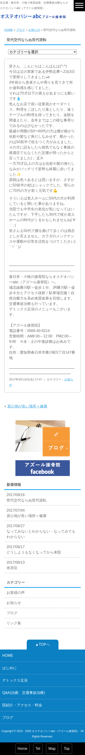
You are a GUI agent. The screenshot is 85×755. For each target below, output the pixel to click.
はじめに (9, 668)
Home (22, 748)
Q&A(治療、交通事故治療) (23, 693)
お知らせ (34, 30)
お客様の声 (16, 593)
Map (52, 748)
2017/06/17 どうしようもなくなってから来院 (34, 549)
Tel (38, 748)
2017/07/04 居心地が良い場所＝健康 (26, 513)
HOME (8, 30)
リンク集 (14, 623)
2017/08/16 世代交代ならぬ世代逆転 (26, 497)
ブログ (20, 30)
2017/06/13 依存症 (16, 565)
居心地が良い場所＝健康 (27, 406)
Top (67, 748)
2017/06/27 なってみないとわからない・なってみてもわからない (41, 531)
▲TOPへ (42, 644)
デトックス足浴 (15, 680)
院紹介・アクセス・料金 (22, 705)
